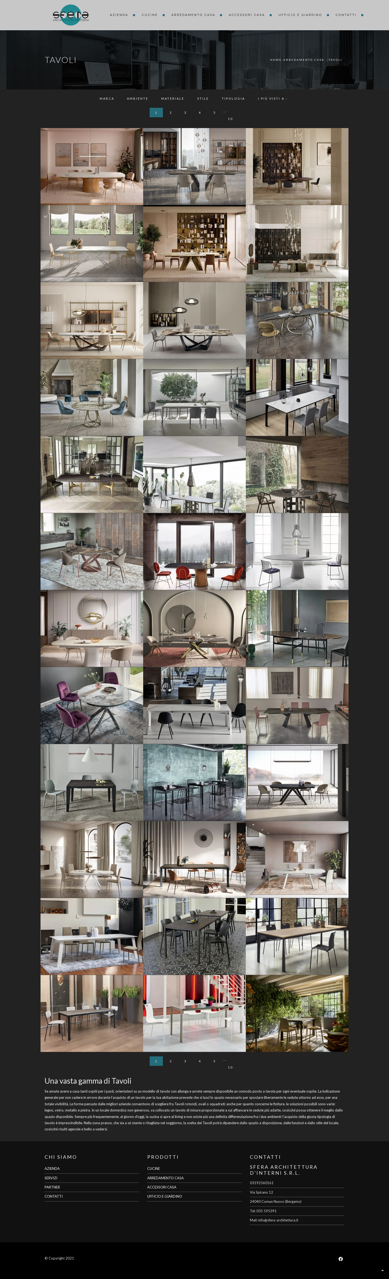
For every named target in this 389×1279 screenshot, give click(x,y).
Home (276, 59)
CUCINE (153, 1168)
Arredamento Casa (194, 15)
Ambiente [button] (137, 98)
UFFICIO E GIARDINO (164, 1196)
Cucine (150, 15)
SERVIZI (51, 1178)
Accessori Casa (247, 15)
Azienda (119, 15)
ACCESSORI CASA (161, 1187)
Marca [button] (107, 98)
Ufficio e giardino (300, 15)
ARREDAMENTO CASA (165, 1178)
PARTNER (52, 1187)
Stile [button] (203, 98)
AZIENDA (52, 1168)
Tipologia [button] (233, 98)
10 (230, 118)
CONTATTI (54, 1196)
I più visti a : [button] (272, 98)
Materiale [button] (172, 98)
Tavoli (335, 59)
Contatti (346, 15)
